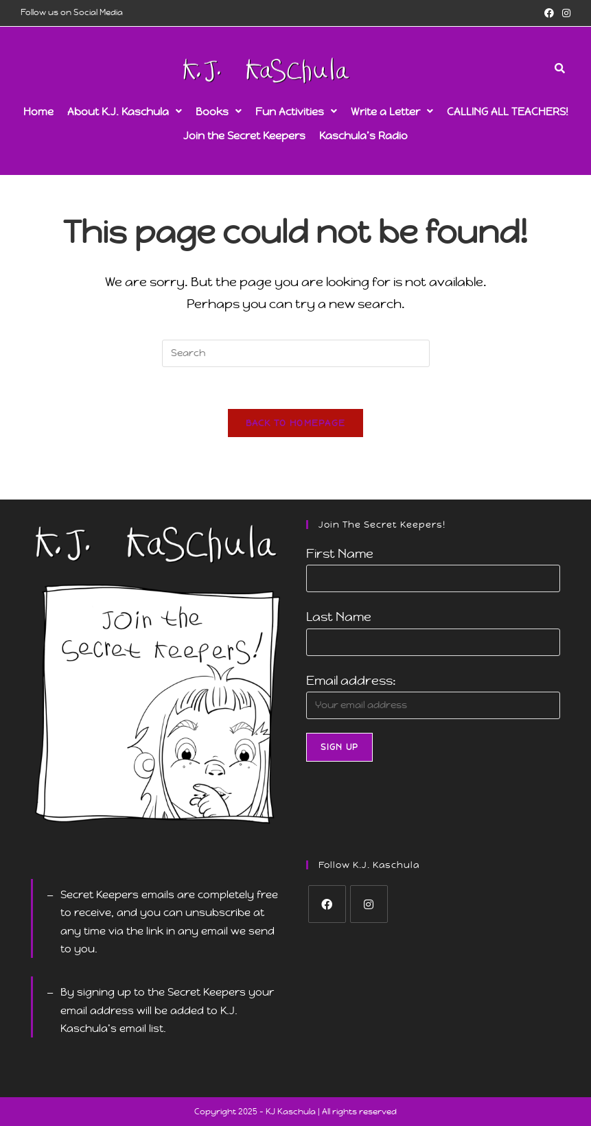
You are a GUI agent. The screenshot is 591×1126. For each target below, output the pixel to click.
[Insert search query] (296, 353)
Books (219, 111)
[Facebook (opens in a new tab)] (549, 13)
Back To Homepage (296, 423)
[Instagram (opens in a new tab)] (564, 13)
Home (38, 111)
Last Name (338, 616)
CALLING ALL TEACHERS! (507, 111)
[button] (124, 111)
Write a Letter (392, 111)
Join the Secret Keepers (244, 135)
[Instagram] (369, 904)
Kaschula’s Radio (363, 135)
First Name (339, 553)
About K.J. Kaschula (124, 111)
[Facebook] (327, 904)
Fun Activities (296, 111)
